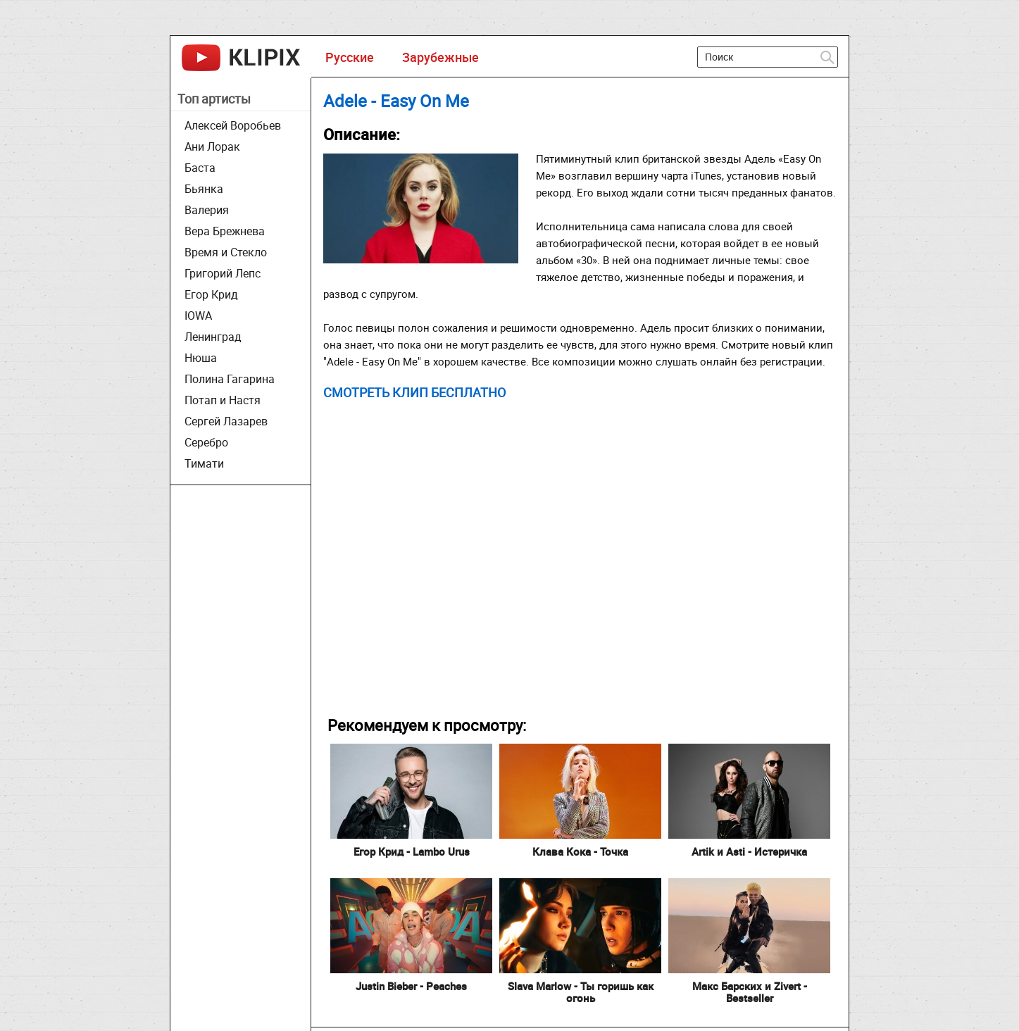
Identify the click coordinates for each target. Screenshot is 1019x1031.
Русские (349, 57)
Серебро (206, 442)
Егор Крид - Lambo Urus (412, 851)
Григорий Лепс (223, 273)
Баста (200, 167)
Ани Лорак (212, 146)
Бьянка (204, 188)
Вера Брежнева (225, 231)
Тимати (204, 463)
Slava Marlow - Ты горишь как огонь (581, 992)
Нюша (201, 357)
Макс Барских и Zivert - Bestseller (749, 992)
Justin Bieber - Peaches (411, 986)
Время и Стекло (226, 252)
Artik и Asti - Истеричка (749, 851)
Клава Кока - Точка (580, 851)
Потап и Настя (223, 400)
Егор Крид (211, 294)
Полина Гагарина (230, 379)
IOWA (198, 315)
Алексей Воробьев (233, 125)
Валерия (207, 210)
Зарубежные (440, 57)
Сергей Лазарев (226, 421)
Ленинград (213, 336)
